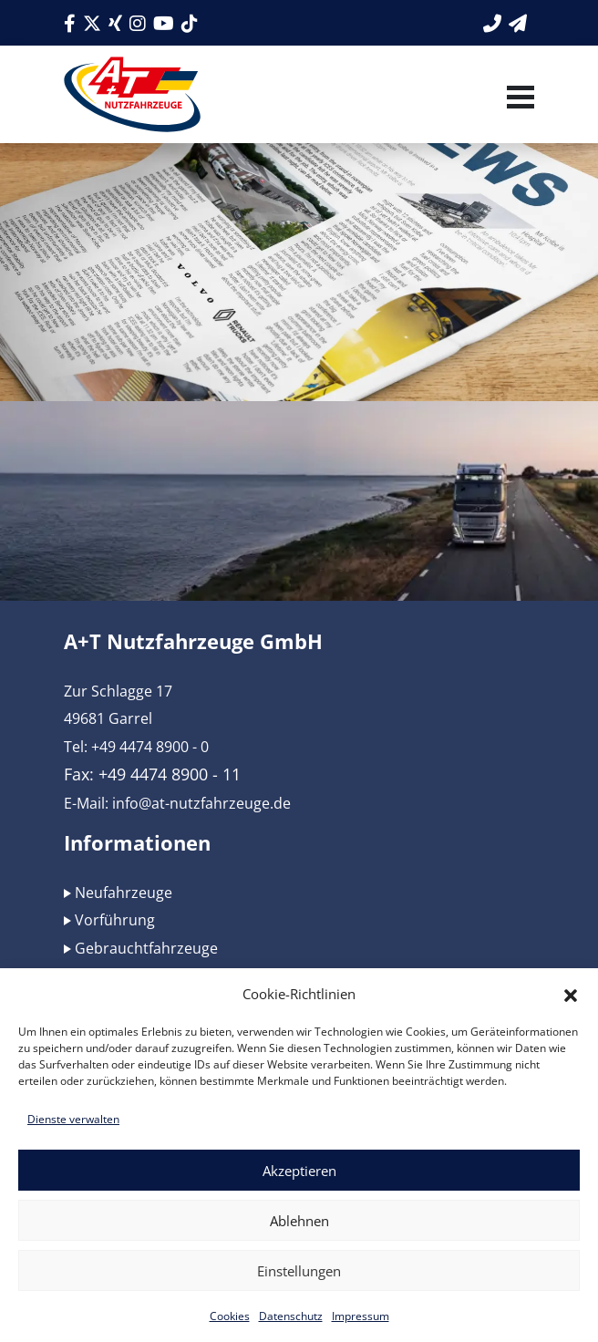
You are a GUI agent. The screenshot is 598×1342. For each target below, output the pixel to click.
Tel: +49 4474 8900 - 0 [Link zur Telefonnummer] (136, 747)
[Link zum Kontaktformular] (518, 23)
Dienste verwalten (73, 1119)
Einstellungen (299, 1271)
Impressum (360, 1316)
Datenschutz (291, 1316)
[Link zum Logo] (132, 94)
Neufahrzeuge (123, 893)
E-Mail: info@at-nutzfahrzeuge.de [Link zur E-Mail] (177, 803)
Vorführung (115, 920)
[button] (571, 994)
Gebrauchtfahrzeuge (146, 948)
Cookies (230, 1316)
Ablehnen (299, 1221)
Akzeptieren (299, 1170)
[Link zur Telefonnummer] (492, 23)
